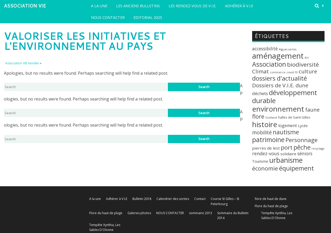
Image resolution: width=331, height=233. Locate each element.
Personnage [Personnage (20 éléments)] (301, 140)
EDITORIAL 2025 (147, 17)
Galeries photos (139, 213)
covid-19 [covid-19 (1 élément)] (292, 72)
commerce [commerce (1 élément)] (277, 72)
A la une (99, 5)
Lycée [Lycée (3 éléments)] (303, 125)
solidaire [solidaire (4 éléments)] (288, 153)
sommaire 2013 (200, 213)
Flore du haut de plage (271, 206)
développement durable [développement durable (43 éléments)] (284, 96)
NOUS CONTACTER (108, 17)
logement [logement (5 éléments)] (287, 125)
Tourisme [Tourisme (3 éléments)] (260, 161)
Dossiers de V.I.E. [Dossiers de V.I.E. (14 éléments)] (273, 85)
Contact (200, 199)
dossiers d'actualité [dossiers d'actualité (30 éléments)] (279, 78)
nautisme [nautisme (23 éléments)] (286, 132)
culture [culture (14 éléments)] (308, 71)
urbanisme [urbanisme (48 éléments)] (286, 160)
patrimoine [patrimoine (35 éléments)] (268, 139)
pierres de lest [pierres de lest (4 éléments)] (266, 148)
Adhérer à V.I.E (239, 5)
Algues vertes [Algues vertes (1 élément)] (287, 49)
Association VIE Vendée (25, 7)
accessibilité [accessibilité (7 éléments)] (265, 48)
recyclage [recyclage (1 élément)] (318, 148)
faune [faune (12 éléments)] (312, 109)
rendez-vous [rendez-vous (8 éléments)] (265, 153)
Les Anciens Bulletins (138, 5)
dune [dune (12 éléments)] (302, 85)
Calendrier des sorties (172, 199)
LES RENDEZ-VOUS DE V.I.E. (192, 5)
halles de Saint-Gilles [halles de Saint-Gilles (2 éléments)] (294, 117)
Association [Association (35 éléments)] (269, 64)
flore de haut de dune (271, 199)
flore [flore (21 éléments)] (258, 116)
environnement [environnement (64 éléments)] (278, 109)
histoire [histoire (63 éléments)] (264, 124)
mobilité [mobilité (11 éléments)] (262, 132)
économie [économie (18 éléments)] (265, 168)
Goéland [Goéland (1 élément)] (271, 117)
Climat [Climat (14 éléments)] (260, 71)
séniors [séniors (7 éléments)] (304, 153)
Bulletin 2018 (141, 199)
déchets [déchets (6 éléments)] (260, 93)
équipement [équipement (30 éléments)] (296, 168)
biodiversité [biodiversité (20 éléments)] (303, 64)
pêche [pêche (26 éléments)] (302, 147)
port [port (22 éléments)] (286, 147)
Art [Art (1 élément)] (307, 57)
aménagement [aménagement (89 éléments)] (278, 56)
